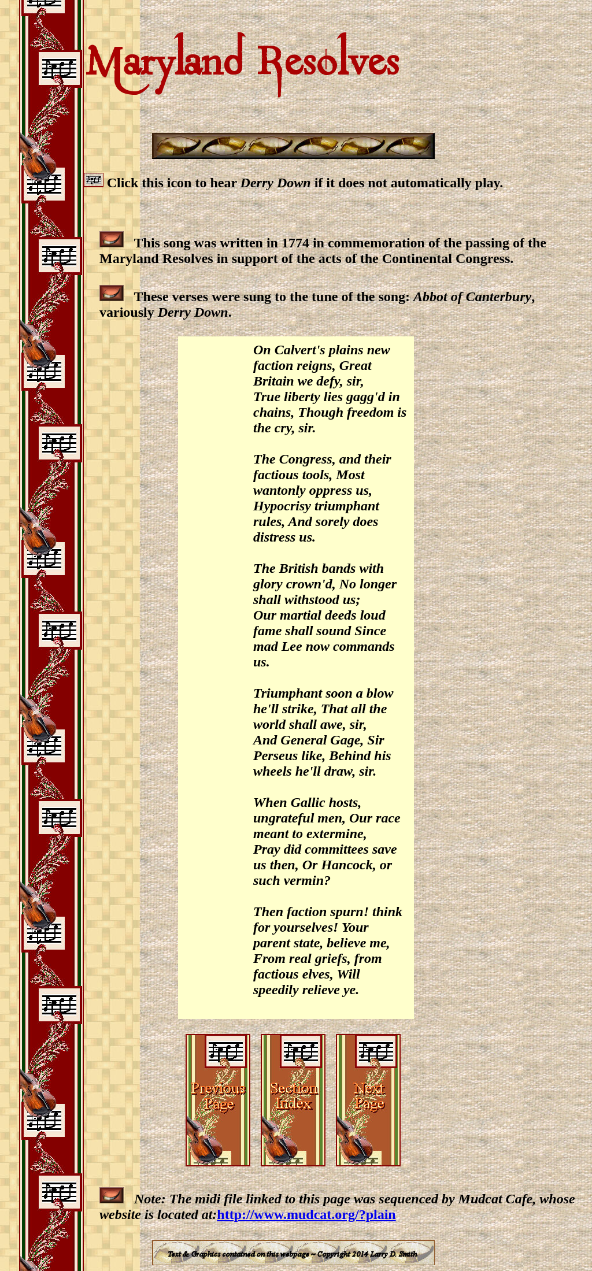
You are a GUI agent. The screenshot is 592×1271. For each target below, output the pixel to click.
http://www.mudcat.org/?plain (306, 1214)
